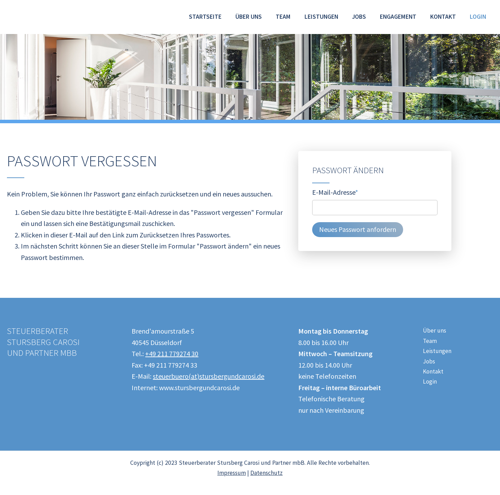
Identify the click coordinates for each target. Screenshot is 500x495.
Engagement (398, 16)
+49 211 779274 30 (171, 353)
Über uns (248, 16)
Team (283, 16)
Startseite (205, 16)
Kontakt (443, 16)
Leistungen (321, 16)
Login (478, 16)
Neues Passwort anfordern (357, 229)
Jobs (359, 16)
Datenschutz (266, 473)
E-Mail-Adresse (335, 191)
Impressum (231, 473)
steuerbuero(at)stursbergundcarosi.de (208, 376)
